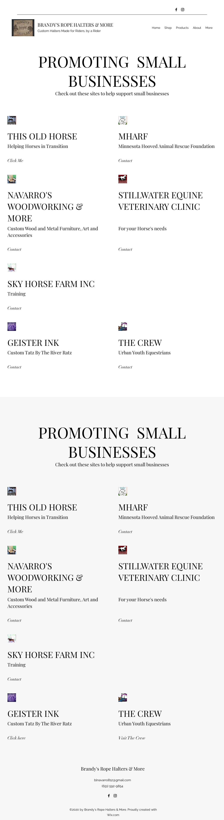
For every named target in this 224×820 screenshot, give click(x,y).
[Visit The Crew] (131, 738)
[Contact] (126, 160)
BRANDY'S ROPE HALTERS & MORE (75, 25)
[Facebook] (176, 9)
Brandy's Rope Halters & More (113, 768)
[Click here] (20, 738)
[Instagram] (182, 9)
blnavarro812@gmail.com (112, 780)
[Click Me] (15, 160)
